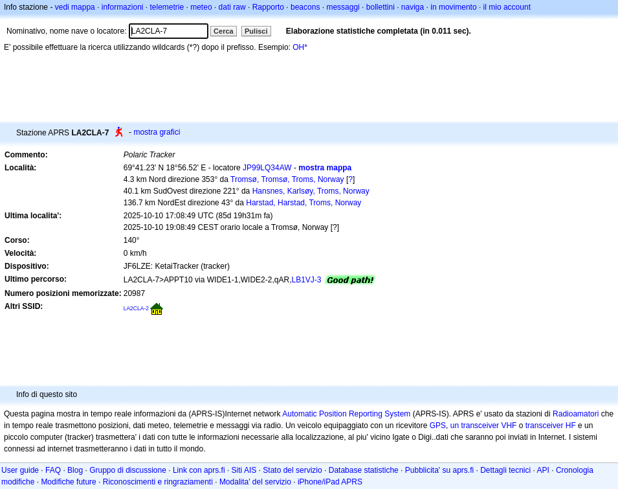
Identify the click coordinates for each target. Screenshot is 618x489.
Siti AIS (244, 470)
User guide (20, 470)
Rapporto (268, 7)
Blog (75, 470)
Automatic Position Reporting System (346, 413)
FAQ (53, 470)
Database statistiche (364, 470)
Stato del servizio (292, 470)
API (543, 470)
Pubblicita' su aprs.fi (439, 470)
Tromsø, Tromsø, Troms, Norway (287, 179)
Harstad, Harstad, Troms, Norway (303, 202)
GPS (438, 425)
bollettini (380, 7)
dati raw (232, 7)
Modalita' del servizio (255, 481)
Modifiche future (68, 481)
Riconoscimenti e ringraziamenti (158, 481)
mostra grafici (156, 132)
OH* (299, 47)
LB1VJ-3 (306, 279)
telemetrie (167, 7)
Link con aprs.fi (199, 470)
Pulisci (256, 31)
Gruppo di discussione (127, 470)
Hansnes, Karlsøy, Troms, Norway (311, 191)
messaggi (342, 7)
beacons (305, 7)
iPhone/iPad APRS (330, 481)
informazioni (123, 7)
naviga (412, 7)
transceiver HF (550, 425)
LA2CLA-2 (136, 308)
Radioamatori (576, 413)
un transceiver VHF (483, 425)
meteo (201, 7)
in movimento (453, 7)
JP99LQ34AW (267, 167)
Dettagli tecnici (505, 470)
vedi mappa (75, 7)
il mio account (507, 7)
